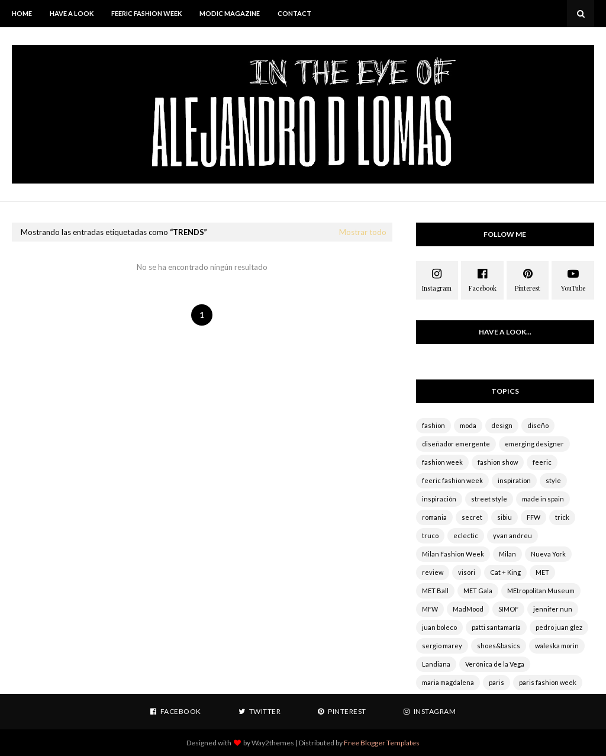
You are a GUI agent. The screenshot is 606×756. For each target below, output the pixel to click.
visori (466, 572)
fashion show (498, 462)
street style (489, 499)
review (432, 572)
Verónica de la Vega (494, 664)
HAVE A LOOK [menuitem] (72, 13)
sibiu (504, 517)
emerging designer (534, 444)
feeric (542, 462)
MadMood (468, 609)
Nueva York (548, 554)
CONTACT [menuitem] (294, 13)
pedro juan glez (559, 627)
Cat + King (505, 572)
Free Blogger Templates (382, 742)
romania (434, 517)
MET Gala (477, 590)
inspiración (439, 499)
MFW (430, 609)
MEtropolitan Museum (541, 590)
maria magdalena (448, 682)
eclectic (465, 535)
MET (542, 572)
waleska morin (557, 645)
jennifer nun (552, 609)
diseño (538, 425)
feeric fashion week (452, 480)
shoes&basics (498, 645)
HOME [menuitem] (22, 13)
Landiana (436, 664)
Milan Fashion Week (453, 554)
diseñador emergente (456, 444)
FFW (533, 517)
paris (496, 682)
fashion (433, 425)
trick (562, 517)
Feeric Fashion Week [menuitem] (146, 13)
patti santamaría (496, 627)
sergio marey (442, 645)
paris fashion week (547, 682)
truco (430, 535)
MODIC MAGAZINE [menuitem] (229, 13)
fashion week (442, 462)
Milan (507, 554)
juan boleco (439, 627)
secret (472, 517)
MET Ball (435, 590)
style (553, 480)
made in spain (543, 499)
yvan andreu (512, 535)
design (501, 425)
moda (468, 425)
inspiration (514, 480)
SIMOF (508, 609)
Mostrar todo (362, 232)
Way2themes (273, 742)
